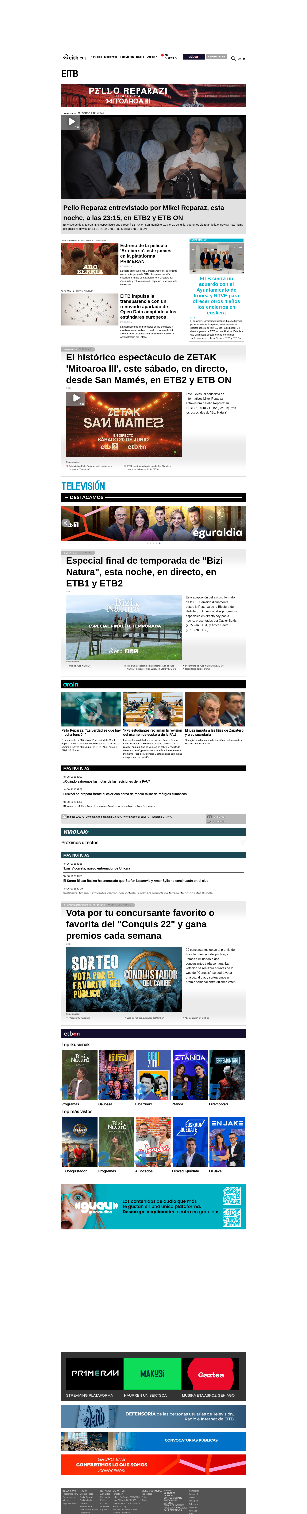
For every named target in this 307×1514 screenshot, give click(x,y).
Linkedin (193, 1507)
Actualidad (105, 1494)
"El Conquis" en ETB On (197, 1018)
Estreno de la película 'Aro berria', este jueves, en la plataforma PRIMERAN (146, 253)
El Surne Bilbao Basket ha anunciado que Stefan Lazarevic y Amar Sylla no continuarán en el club (135, 881)
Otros (151, 56)
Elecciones (170, 1500)
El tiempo (169, 1493)
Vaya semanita (70, 1503)
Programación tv (70, 1494)
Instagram (193, 1501)
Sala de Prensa (173, 1510)
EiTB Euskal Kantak (89, 1509)
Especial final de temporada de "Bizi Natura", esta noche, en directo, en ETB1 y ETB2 (144, 571)
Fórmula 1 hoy (119, 1506)
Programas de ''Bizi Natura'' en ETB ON (204, 666)
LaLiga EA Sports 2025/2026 (126, 1497)
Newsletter (194, 1491)
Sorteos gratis (173, 1498)
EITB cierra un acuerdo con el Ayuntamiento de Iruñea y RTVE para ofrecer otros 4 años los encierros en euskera (216, 296)
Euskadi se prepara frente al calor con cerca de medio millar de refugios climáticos (125, 794)
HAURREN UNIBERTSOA (145, 1395)
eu (239, 58)
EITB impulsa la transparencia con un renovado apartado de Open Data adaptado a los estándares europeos (148, 307)
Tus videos (216, 821)
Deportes (110, 56)
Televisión (127, 56)
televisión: (69, 1491)
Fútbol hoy (118, 1494)
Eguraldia (104, 1509)
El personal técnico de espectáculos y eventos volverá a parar (109, 806)
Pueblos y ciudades (175, 1508)
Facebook (193, 1494)
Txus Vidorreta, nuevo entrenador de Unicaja (96, 868)
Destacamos (86, 497)
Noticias (96, 56)
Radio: (83, 1491)
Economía (105, 1497)
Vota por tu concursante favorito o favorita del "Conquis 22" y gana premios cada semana (140, 924)
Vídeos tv (67, 1500)
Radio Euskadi (87, 1497)
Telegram (193, 1504)
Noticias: (105, 1491)
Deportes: (119, 1491)
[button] (147, 543)
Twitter (192, 1497)
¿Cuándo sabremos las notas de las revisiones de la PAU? (106, 781)
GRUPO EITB (216, 56)
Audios (145, 1500)
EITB (69, 74)
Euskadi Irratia (86, 1494)
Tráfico (168, 1495)
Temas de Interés (174, 1505)
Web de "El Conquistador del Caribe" (145, 1018)
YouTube (193, 1511)
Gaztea (83, 1503)
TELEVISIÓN (83, 487)
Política (103, 1500)
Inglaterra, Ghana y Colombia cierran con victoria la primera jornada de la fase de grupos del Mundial (138, 893)
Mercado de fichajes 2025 (125, 1509)
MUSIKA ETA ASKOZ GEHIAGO (208, 1395)
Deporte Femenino (121, 1513)
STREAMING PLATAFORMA (89, 1395)
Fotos (144, 1497)
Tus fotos (215, 816)
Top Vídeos (147, 1494)
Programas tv (69, 1497)
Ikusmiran (104, 1506)
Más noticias (76, 768)
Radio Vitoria (86, 1500)
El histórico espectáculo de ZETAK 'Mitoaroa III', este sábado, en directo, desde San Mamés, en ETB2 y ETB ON (149, 368)
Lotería (168, 1503)
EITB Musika (86, 1506)
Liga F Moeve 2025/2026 (124, 1500)
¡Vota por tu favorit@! (79, 1018)
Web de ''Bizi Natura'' (79, 666)
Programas (85, 1513)
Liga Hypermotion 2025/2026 (126, 1503)
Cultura (103, 1503)
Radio (140, 56)
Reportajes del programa (197, 669)
